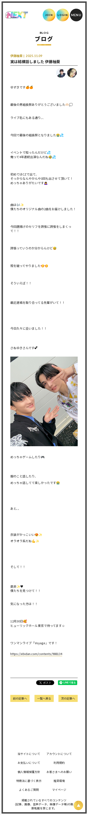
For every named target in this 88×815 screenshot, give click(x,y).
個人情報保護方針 (29, 772)
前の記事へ (20, 698)
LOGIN (62, 14)
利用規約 (59, 763)
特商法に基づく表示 (29, 781)
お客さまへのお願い (59, 772)
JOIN (49, 14)
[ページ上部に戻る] (78, 805)
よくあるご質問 (29, 790)
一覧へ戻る (44, 698)
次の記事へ (68, 698)
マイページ (59, 790)
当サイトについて (29, 754)
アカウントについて (59, 754)
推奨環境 (59, 781)
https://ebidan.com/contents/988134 (36, 653)
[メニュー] (76, 15)
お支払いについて (29, 763)
